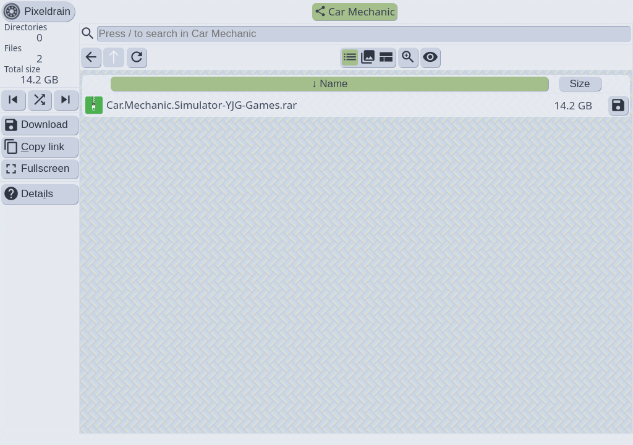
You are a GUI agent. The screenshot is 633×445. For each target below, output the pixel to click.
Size (579, 84)
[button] (39, 54)
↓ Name (330, 84)
